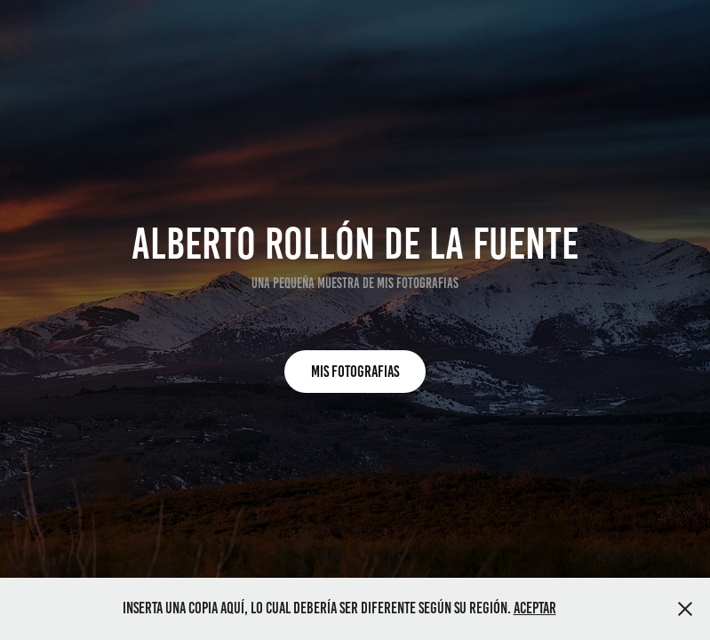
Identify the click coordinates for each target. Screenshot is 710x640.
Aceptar (535, 608)
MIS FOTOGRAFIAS (355, 371)
